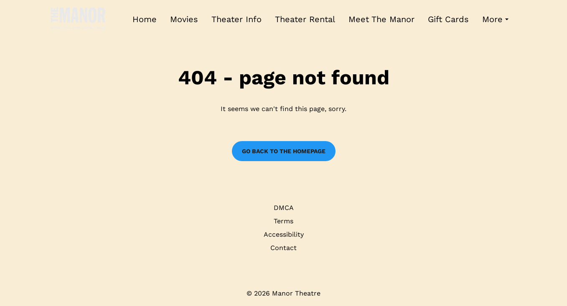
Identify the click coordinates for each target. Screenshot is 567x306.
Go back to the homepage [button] (283, 151)
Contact (283, 248)
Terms (283, 221)
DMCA (284, 208)
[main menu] (321, 19)
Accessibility (284, 234)
